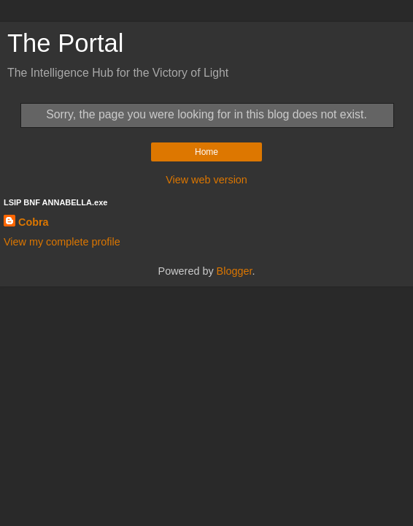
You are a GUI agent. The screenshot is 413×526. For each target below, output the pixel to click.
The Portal (65, 43)
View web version (206, 180)
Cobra (33, 222)
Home (206, 152)
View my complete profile (62, 242)
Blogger (234, 271)
